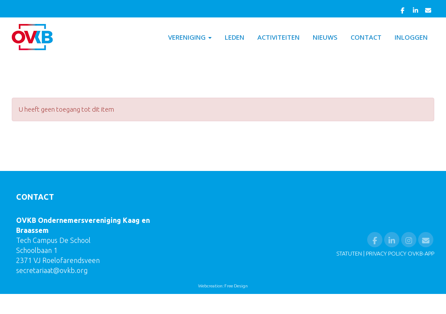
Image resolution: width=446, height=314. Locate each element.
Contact (366, 37)
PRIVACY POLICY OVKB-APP (400, 253)
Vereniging (190, 37)
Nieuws (325, 37)
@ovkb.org (52, 270)
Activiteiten (278, 37)
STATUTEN (349, 253)
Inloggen (411, 37)
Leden (234, 37)
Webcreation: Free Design (223, 285)
